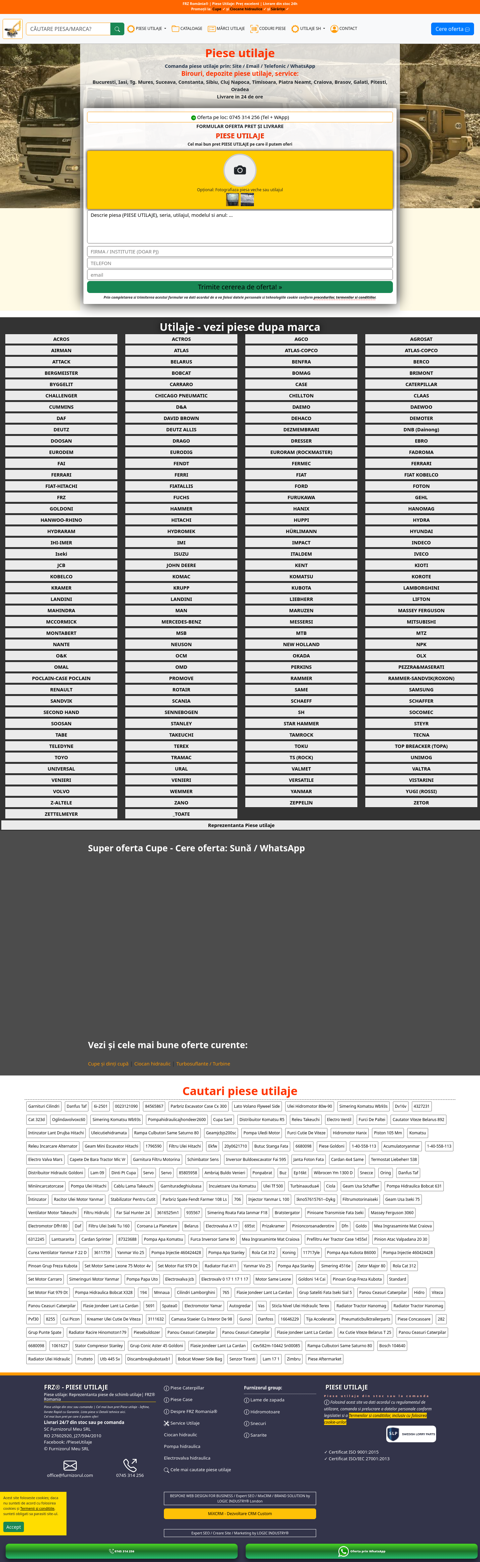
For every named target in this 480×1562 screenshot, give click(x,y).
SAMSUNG (421, 689)
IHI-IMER (61, 542)
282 (441, 1319)
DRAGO (181, 440)
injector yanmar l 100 (268, 1199)
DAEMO (301, 406)
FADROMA (421, 452)
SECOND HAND (61, 712)
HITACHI (181, 519)
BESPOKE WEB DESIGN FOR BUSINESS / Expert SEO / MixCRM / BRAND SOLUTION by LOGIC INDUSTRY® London (240, 1498)
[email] (240, 274)
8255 (50, 1319)
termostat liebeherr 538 (394, 1159)
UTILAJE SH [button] (306, 29)
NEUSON (181, 644)
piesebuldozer (147, 1332)
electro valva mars (45, 1159)
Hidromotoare (262, 1412)
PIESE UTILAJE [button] (145, 29)
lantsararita (63, 1239)
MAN (181, 610)
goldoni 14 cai (311, 1279)
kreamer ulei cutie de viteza (114, 1319)
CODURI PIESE (268, 29)
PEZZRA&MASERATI (421, 666)
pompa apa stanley (226, 1252)
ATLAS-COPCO (301, 350)
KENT (301, 565)
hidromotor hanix (350, 1133)
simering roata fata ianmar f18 (237, 1212)
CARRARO (181, 384)
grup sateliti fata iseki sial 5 (325, 1292)
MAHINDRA (61, 610)
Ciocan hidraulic (152, 1063)
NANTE (61, 644)
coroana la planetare (157, 1226)
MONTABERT (61, 633)
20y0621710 (235, 1146)
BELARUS (181, 361)
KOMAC (181, 576)
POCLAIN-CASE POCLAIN (61, 678)
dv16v (401, 1106)
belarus (191, 1226)
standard (397, 1279)
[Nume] (240, 251)
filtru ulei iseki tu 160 (109, 1226)
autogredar (240, 1306)
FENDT (181, 463)
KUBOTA (301, 587)
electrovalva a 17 (221, 1226)
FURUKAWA (301, 497)
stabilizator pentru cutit (133, 1199)
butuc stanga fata (271, 1146)
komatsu (417, 1133)
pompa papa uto (142, 1279)
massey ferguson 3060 (392, 1212)
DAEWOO (421, 406)
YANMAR (301, 791)
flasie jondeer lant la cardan (264, 1292)
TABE (61, 734)
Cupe (217, 9)
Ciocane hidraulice (246, 9)
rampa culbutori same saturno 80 (166, 1133)
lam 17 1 (271, 1359)
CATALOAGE (187, 29)
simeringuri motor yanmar (94, 1279)
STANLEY (181, 723)
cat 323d (36, 1119)
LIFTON (421, 599)
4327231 (422, 1106)
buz (283, 1173)
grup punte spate (44, 1332)
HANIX (301, 508)
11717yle (311, 1252)
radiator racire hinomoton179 (97, 1332)
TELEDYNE (61, 746)
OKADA (301, 655)
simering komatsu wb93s (363, 1106)
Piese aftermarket (324, 1359)
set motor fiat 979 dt (177, 1266)
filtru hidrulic (96, 1212)
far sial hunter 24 (133, 1212)
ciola (330, 1186)
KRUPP (181, 587)
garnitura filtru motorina (156, 1159)
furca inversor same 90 (212, 1239)
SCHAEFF (301, 700)
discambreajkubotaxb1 (149, 1359)
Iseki (61, 553)
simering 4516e (335, 1266)
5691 (150, 1306)
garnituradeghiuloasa (181, 1186)
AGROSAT (421, 339)
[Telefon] (240, 263)
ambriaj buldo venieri (224, 1173)
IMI (181, 542)
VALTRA (421, 768)
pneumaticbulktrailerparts (365, 1319)
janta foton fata (309, 1159)
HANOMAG (421, 508)
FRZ (61, 497)
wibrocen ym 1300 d (333, 1173)
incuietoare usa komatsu (232, 1186)
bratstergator (287, 1212)
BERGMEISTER (61, 372)
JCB (61, 565)
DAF (61, 418)
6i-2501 (100, 1106)
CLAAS (421, 395)
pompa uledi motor (261, 1133)
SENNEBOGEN (181, 712)
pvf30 (33, 1319)
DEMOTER (421, 418)
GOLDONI (61, 508)
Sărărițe (278, 9)
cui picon (71, 1319)
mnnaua (162, 1292)
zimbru (293, 1359)
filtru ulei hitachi (185, 1146)
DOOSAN (61, 440)
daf (78, 1226)
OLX (421, 655)
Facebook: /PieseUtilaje (68, 1442)
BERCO (421, 361)
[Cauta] (117, 29)
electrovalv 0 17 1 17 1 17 (224, 1279)
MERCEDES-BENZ (181, 621)
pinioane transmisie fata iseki (335, 1212)
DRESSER (301, 440)
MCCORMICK (61, 621)
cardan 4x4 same (347, 1159)
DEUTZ (61, 429)
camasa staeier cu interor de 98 (201, 1319)
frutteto (85, 1359)
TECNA (421, 734)
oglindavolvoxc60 (68, 1119)
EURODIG (181, 452)
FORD (301, 486)
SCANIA (181, 700)
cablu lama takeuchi (133, 1186)
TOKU (301, 746)
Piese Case (178, 1399)
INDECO (421, 542)
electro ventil (339, 1119)
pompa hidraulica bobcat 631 (414, 1186)
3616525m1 (168, 1212)
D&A (181, 406)
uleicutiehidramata (109, 1133)
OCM (181, 655)
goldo (361, 1226)
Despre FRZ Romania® (190, 1411)
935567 (193, 1212)
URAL (181, 768)
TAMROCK (301, 734)
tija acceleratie (320, 1319)
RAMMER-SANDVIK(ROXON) (421, 678)
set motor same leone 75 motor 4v (118, 1266)
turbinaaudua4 (304, 1186)
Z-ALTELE (61, 802)
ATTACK (61, 361)
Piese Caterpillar (184, 1388)
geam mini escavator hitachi (111, 1146)
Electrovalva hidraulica (187, 1458)
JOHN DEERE (181, 565)
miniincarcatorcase (45, 1186)
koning (289, 1252)
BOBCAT (181, 372)
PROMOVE (181, 678)
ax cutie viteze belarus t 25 (365, 1332)
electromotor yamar (203, 1306)
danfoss (265, 1319)
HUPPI (301, 519)
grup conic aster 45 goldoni (156, 1346)
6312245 (36, 1239)
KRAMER (61, 587)
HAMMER (181, 508)
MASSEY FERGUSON (421, 610)
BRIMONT (421, 372)
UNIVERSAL (61, 768)
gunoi (245, 1319)
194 (143, 1292)
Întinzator (37, 1199)
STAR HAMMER (301, 723)
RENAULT (61, 689)
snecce (366, 1173)
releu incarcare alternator (52, 1146)
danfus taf (77, 1106)
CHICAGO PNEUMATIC (181, 395)
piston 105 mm (388, 1133)
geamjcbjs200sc (221, 1133)
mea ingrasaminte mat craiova (403, 1226)
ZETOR (421, 802)
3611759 (102, 1252)
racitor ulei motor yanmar (78, 1199)
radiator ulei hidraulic (49, 1359)
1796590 (154, 1146)
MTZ (421, 633)
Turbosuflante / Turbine (203, 1063)
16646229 (290, 1319)
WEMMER (181, 791)
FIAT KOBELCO (421, 474)
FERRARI (421, 463)
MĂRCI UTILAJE (226, 29)
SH (301, 712)
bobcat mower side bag (200, 1359)
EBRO (421, 440)
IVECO (421, 553)
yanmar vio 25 (130, 1252)
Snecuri (255, 1423)
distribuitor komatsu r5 (261, 1119)
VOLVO (61, 791)
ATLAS (181, 350)
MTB (301, 633)
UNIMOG (421, 757)
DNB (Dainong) (421, 429)
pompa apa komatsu (163, 1239)
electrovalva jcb (179, 1279)
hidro (419, 1292)
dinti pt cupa (123, 1173)
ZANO (181, 802)
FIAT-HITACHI (61, 486)
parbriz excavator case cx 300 (199, 1106)
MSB (181, 633)
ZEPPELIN (301, 802)
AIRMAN (61, 350)
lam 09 (97, 1173)
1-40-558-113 (364, 1146)
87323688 (127, 1239)
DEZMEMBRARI (301, 429)
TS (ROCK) (301, 757)
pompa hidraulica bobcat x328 (104, 1292)
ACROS (61, 339)
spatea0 (169, 1306)
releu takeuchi (306, 1119)
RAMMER (301, 678)
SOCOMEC (421, 712)
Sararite (255, 1435)
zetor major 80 (371, 1266)
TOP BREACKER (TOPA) (421, 746)
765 (225, 1292)
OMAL (61, 666)
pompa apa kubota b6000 (351, 1252)
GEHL (421, 497)
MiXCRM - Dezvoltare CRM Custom (240, 1513)
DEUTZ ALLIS (181, 429)
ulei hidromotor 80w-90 (309, 1106)
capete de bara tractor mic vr (98, 1159)
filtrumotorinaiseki (360, 1199)
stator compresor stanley (99, 1346)
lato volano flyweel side (257, 1106)
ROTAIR (181, 689)
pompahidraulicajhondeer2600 (177, 1119)
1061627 (59, 1346)
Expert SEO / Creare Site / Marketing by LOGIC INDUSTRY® (240, 1533)
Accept (13, 1527)
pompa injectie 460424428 (176, 1252)
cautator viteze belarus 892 (418, 1119)
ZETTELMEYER (61, 813)
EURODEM (61, 452)
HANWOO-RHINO (61, 519)
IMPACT (301, 542)
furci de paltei (372, 1119)
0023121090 (126, 1106)
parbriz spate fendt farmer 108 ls (195, 1199)
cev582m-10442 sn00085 (276, 1346)
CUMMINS (61, 406)
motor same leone (273, 1279)
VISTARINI (421, 780)
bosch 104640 (392, 1346)
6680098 (303, 1146)
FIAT (301, 474)
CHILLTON (301, 395)
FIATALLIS (181, 486)
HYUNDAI (421, 531)
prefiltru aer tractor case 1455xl (337, 1239)
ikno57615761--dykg (316, 1199)
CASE (301, 384)
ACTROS (181, 339)
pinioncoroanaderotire (313, 1226)
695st (250, 1226)
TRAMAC (181, 757)
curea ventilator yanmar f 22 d (57, 1252)
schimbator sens (203, 1159)
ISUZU (181, 553)
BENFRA (301, 361)
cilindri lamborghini (196, 1292)
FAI (61, 463)
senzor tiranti (242, 1359)
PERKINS (301, 666)
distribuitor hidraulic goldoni (55, 1173)
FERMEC (301, 463)
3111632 (156, 1319)
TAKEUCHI (181, 734)
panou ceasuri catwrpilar (383, 1292)
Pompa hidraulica (182, 1446)
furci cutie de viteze (306, 1133)
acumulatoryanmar (402, 1146)
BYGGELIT (61, 384)
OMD (181, 666)
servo (148, 1173)
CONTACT (343, 29)
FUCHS (181, 497)
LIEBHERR (301, 599)
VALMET (301, 768)
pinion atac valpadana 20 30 (400, 1239)
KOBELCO (61, 576)
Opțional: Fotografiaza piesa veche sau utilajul (267, 180)
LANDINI (61, 599)
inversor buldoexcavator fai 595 (256, 1159)
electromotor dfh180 (47, 1226)
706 (237, 1199)
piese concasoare (414, 1319)
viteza (437, 1292)
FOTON (421, 486)
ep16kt (300, 1173)
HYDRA (421, 519)
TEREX (181, 746)
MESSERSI (301, 621)
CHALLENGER (61, 395)
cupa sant (222, 1119)
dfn (345, 1226)
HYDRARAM (61, 531)
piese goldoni (331, 1146)
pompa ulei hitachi (88, 1186)
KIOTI (421, 565)
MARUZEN (301, 610)
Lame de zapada (264, 1400)
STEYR (421, 723)
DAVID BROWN (181, 418)
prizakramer (273, 1226)
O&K (61, 655)
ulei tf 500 (273, 1186)
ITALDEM (301, 553)
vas (261, 1306)
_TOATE (181, 813)
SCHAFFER (421, 700)
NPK (421, 644)
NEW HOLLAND (301, 644)
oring (385, 1173)
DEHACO (301, 418)
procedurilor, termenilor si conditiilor (344, 297)
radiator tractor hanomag (361, 1306)
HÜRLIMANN (301, 531)
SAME (301, 689)
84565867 (154, 1106)
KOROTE (421, 576)
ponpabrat (262, 1173)
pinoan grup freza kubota (52, 1266)
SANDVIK (61, 700)
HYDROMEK (181, 531)
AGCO (301, 339)
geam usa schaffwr (361, 1186)
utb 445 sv (110, 1359)
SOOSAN (61, 723)
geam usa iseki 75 (402, 1199)
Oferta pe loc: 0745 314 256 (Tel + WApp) (240, 117)
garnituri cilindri (44, 1106)
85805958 (188, 1173)
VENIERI (61, 780)
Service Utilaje (181, 1423)
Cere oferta (452, 29)
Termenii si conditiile (37, 1508)
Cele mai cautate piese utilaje (197, 1470)
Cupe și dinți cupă (108, 1063)
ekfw (212, 1146)
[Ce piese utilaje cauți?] (68, 29)
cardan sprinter (96, 1239)
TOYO (61, 757)
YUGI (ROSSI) (421, 791)
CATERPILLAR (421, 384)
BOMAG (301, 372)
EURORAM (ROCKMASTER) (301, 452)
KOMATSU (301, 576)
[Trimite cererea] (240, 287)
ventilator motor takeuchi (52, 1212)
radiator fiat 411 (220, 1266)
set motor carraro (45, 1279)
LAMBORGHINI (421, 587)
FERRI (181, 474)
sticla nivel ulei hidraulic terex (300, 1306)
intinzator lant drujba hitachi (56, 1133)
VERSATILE (301, 780)
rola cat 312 (263, 1252)
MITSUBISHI (421, 621)
